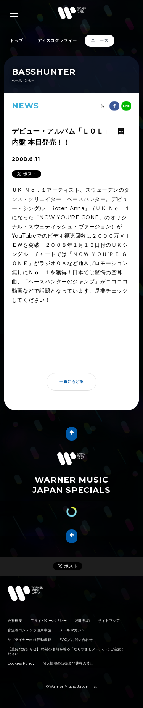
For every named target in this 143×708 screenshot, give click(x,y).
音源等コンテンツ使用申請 (29, 630)
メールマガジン (72, 630)
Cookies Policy (21, 663)
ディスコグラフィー (57, 40)
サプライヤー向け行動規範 (29, 639)
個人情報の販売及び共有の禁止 (68, 663)
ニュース (99, 40)
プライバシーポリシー (49, 620)
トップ (16, 40)
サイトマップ (109, 620)
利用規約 (82, 620)
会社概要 (15, 620)
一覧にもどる (71, 381)
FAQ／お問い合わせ (76, 639)
